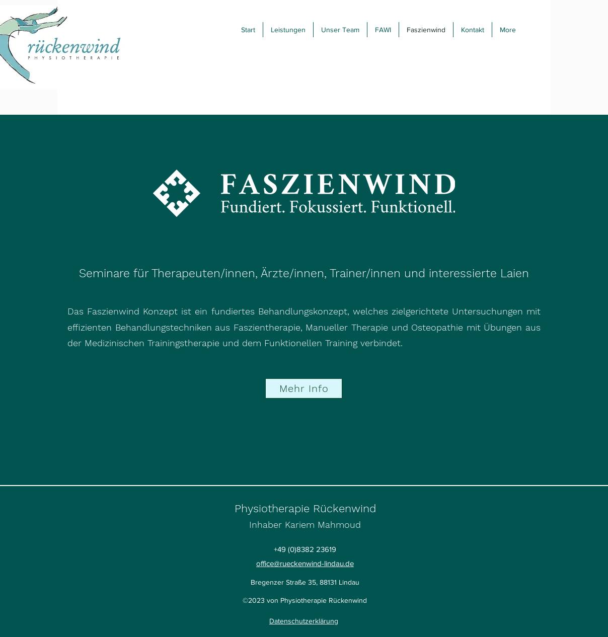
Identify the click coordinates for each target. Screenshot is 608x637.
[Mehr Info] (303, 388)
